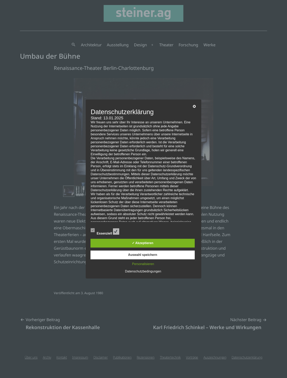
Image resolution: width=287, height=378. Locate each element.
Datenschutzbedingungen (143, 271)
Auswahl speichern (142, 255)
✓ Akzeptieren (142, 243)
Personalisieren (143, 264)
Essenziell (105, 231)
